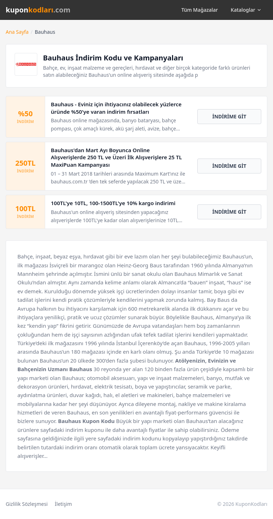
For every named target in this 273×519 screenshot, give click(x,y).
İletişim (63, 504)
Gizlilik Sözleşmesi (27, 504)
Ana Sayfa (17, 31)
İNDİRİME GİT (229, 116)
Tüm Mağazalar (199, 9)
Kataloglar (246, 9)
